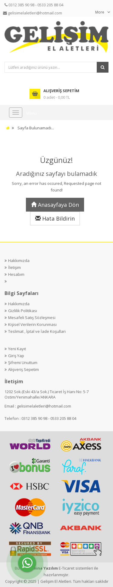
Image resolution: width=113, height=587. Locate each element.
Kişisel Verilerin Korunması (32, 324)
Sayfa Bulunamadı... (35, 128)
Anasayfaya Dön (55, 204)
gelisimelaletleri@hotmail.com (44, 406)
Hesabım (16, 274)
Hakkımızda (19, 260)
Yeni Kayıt (17, 348)
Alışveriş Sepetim (23, 369)
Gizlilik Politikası (22, 310)
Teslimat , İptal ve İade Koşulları (37, 331)
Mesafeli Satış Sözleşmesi (31, 317)
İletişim (14, 267)
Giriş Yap (16, 355)
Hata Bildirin (55, 218)
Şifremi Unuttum (22, 362)
